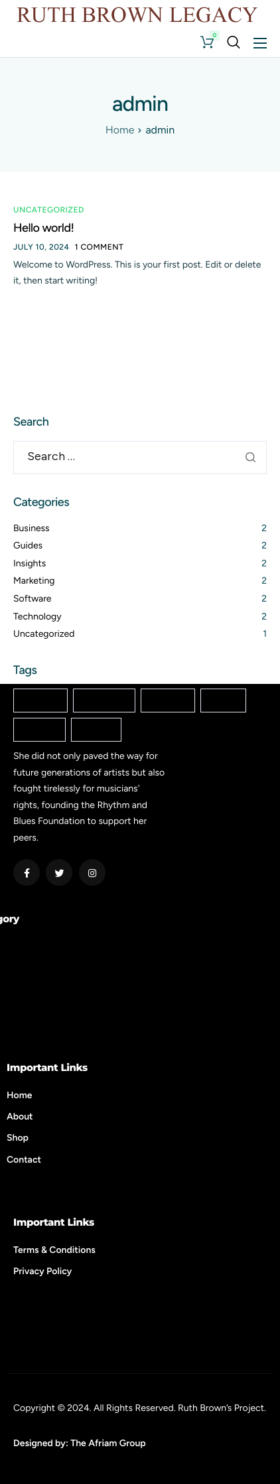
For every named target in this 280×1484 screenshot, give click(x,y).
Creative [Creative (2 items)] (40, 701)
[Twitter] (59, 872)
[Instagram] (92, 872)
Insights (29, 563)
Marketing (34, 580)
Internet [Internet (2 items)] (167, 701)
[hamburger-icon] (260, 43)
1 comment (99, 247)
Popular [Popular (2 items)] (39, 730)
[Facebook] (26, 872)
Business (31, 528)
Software (32, 598)
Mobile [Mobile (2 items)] (223, 701)
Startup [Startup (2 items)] (96, 730)
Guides (27, 545)
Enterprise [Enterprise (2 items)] (104, 701)
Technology (37, 616)
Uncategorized (48, 209)
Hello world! (43, 227)
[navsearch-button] (233, 42)
